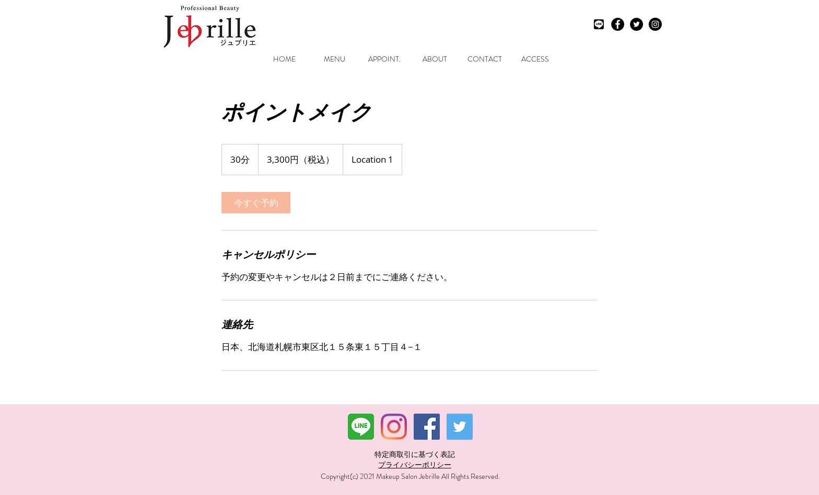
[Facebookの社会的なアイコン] (427, 427)
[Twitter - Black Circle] (636, 24)
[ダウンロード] (361, 427)
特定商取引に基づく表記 (415, 454)
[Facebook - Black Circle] (617, 24)
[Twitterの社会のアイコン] (460, 427)
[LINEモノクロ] (598, 24)
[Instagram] (394, 427)
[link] (255, 202)
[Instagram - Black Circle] (655, 24)
